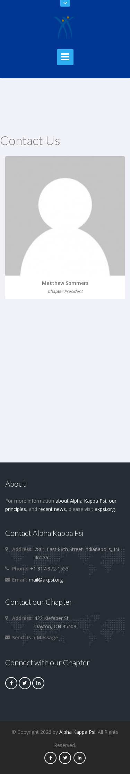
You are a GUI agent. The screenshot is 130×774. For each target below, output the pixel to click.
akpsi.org (105, 509)
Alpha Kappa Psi (77, 732)
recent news (52, 509)
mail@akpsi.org (46, 579)
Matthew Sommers (65, 283)
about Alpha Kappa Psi (80, 500)
